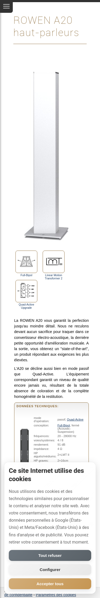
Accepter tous (50, 583)
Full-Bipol (26, 264)
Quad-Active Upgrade (26, 294)
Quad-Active (75, 419)
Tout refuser (50, 555)
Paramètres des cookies (56, 595)
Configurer (50, 569)
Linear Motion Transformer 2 (54, 265)
